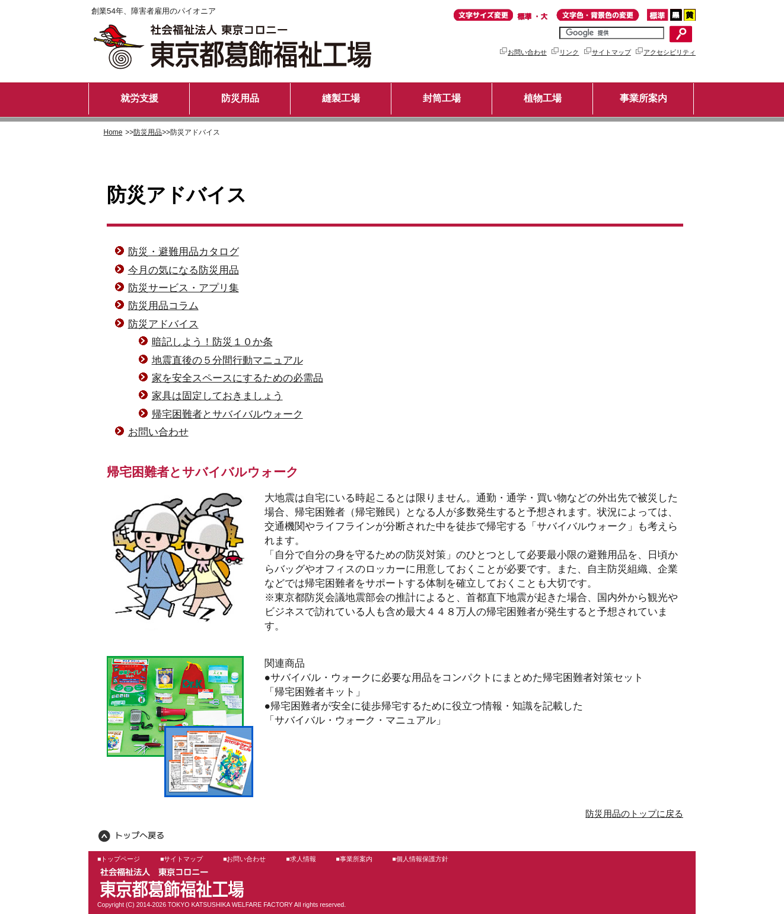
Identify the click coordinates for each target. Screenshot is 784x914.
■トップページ (118, 858)
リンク (564, 52)
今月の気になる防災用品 (183, 270)
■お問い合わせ (244, 858)
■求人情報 (300, 858)
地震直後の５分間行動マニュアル (227, 360)
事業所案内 (643, 98)
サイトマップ (607, 52)
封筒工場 (442, 98)
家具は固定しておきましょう (217, 396)
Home (113, 132)
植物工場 (543, 98)
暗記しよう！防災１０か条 (212, 342)
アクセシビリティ (665, 52)
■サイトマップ (181, 858)
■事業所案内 (354, 858)
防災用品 (240, 98)
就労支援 (139, 98)
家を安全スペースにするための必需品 (237, 378)
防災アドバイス (163, 324)
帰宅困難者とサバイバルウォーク (227, 414)
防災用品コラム (163, 305)
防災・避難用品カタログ (183, 251)
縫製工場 (341, 98)
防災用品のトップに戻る (634, 814)
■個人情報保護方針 (420, 858)
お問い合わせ (523, 52)
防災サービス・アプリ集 (183, 288)
